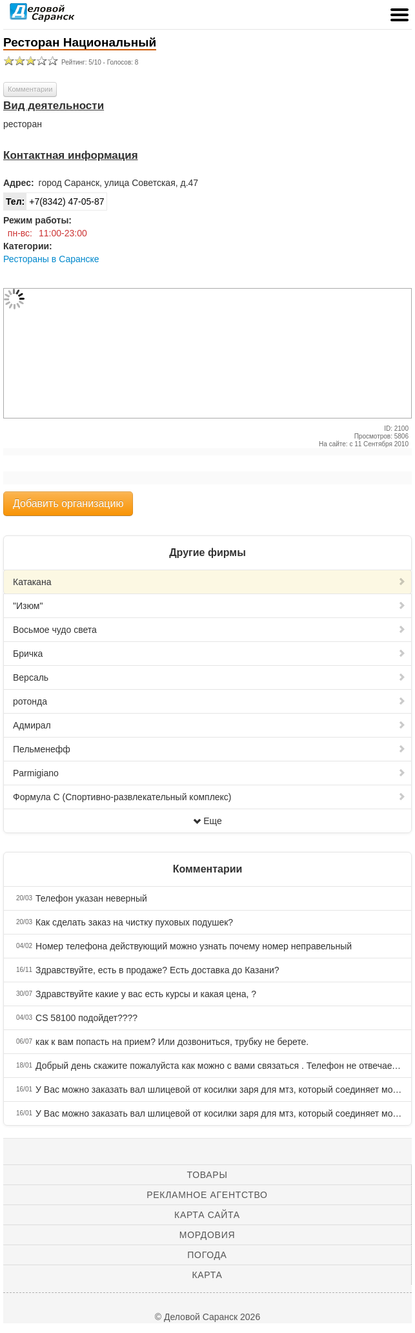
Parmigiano (209, 773)
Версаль (209, 677)
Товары (207, 1175)
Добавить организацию (68, 503)
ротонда (209, 701)
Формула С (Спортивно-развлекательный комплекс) (209, 797)
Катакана (209, 582)
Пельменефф (209, 749)
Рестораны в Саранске (51, 259)
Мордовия (207, 1235)
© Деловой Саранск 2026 (207, 1317)
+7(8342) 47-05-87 (54, 201)
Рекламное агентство (207, 1195)
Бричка (209, 653)
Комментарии (30, 89)
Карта (207, 1275)
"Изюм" (209, 606)
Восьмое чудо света (209, 630)
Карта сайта (207, 1215)
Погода (207, 1255)
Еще (207, 821)
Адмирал (209, 725)
